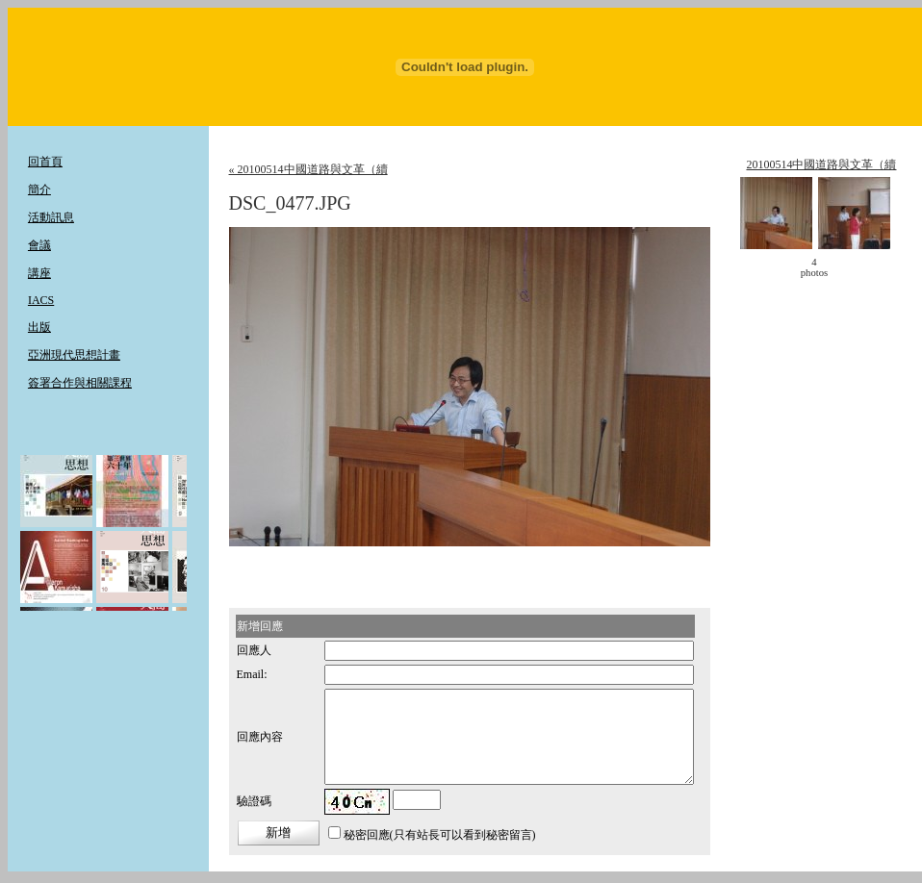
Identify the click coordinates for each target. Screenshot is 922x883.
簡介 (39, 189)
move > (858, 267)
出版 (39, 327)
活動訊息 (51, 217)
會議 (39, 245)
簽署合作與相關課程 (80, 383)
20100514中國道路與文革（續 (821, 164)
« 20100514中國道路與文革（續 (308, 169)
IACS (41, 300)
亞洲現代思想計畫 (74, 355)
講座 (39, 273)
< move (769, 267)
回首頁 (45, 161)
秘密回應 (367, 835)
